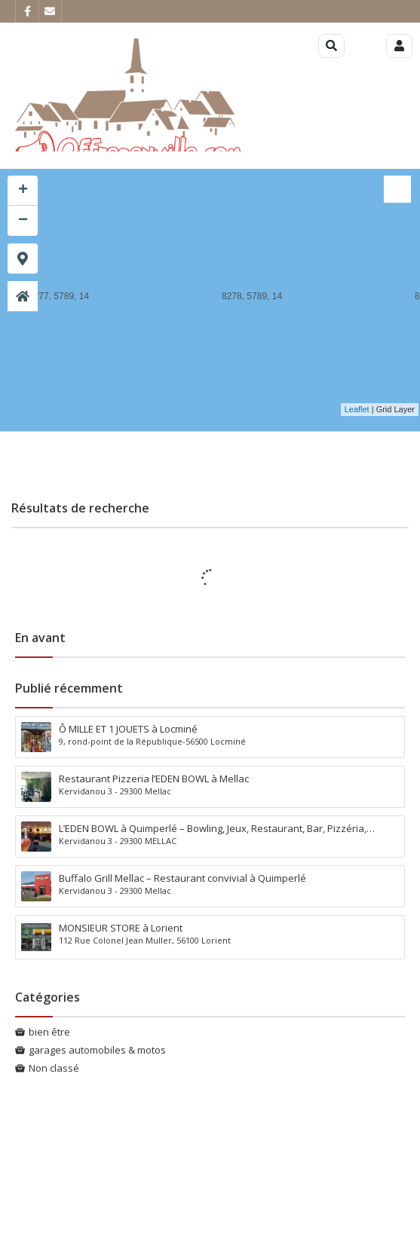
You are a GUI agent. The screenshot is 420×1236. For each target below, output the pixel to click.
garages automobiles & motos (97, 1050)
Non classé (54, 1068)
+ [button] (23, 190)
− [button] (23, 221)
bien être (49, 1032)
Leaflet (357, 409)
